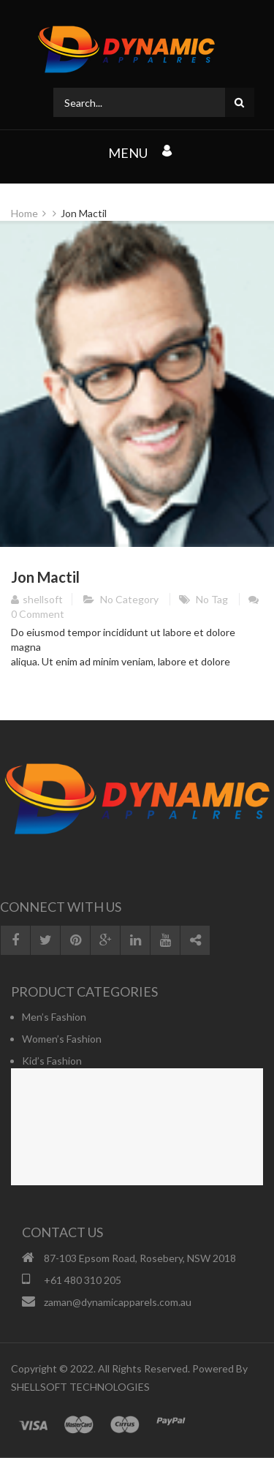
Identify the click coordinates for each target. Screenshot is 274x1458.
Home (24, 213)
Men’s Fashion (54, 1017)
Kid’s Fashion (52, 1060)
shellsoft (37, 599)
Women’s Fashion (62, 1038)
